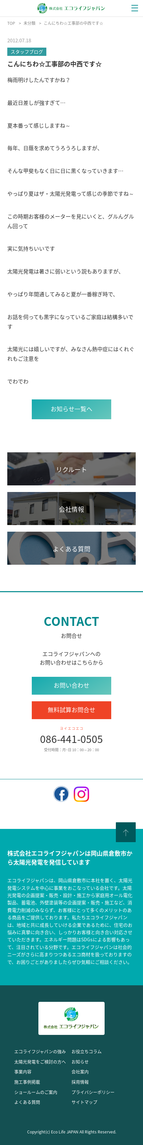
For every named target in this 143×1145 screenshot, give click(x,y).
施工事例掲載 (27, 1082)
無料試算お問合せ (71, 709)
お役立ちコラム (87, 1051)
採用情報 (80, 1082)
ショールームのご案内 (35, 1092)
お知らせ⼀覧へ (71, 408)
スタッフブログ (27, 51)
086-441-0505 (71, 738)
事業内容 (22, 1071)
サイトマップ (84, 1102)
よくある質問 (27, 1102)
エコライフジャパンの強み (40, 1051)
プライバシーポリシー (93, 1092)
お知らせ (80, 1061)
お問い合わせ (71, 685)
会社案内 (80, 1071)
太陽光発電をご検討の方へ (40, 1061)
